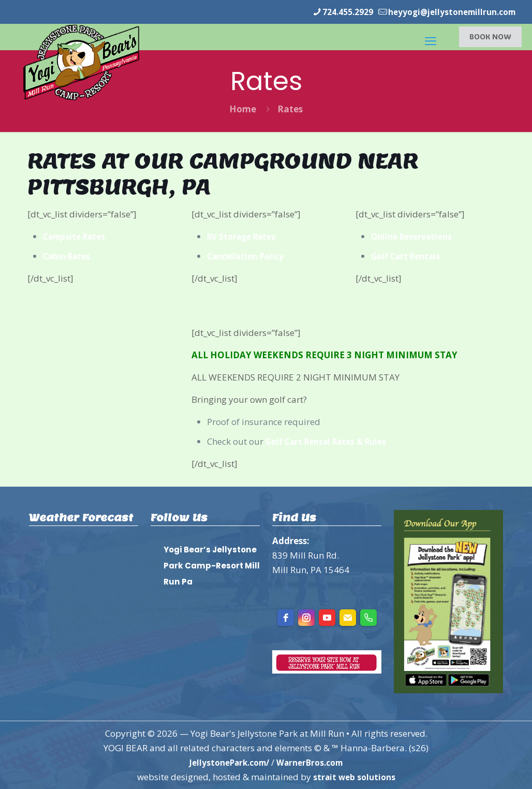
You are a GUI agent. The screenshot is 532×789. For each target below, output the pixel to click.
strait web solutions (354, 776)
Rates (290, 108)
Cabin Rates (69, 255)
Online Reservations (415, 236)
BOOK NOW (490, 36)
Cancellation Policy (249, 255)
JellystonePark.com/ (225, 762)
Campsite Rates (77, 236)
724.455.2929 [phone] (331, 12)
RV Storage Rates (245, 236)
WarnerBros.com (314, 762)
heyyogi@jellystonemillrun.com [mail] (445, 12)
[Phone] (368, 617)
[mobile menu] (429, 36)
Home (242, 108)
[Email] (347, 617)
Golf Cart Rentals (409, 255)
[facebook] (285, 617)
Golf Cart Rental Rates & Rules (332, 441)
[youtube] (327, 617)
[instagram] (306, 617)
